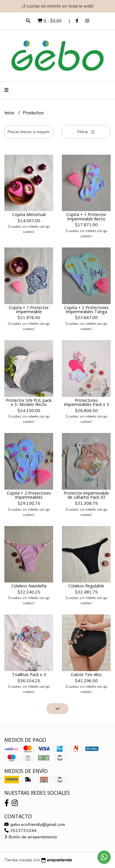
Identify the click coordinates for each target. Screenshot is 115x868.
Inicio (9, 113)
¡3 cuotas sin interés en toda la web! (57, 6)
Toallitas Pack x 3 (29, 674)
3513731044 (20, 830)
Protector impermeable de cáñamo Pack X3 (86, 495)
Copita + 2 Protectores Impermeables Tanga (86, 309)
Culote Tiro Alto (86, 674)
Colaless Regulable (86, 586)
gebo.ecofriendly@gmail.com (34, 824)
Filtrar (86, 132)
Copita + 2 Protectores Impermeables (29, 495)
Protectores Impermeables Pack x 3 (86, 402)
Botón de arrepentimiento (30, 837)
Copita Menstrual (29, 214)
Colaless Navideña (28, 586)
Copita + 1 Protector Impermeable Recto (86, 216)
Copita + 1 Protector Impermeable (29, 309)
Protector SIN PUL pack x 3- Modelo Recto (29, 402)
